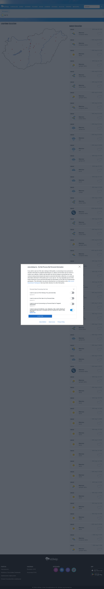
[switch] (72, 293)
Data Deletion (42, 322)
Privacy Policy (61, 322)
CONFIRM (40, 316)
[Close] (80, 267)
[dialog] (52, 294)
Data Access (52, 322)
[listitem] (52, 289)
